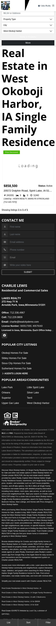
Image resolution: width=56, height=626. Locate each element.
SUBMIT (28, 272)
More (28, 43)
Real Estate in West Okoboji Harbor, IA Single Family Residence (27, 593)
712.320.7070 (10, 202)
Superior (6, 397)
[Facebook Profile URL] (4, 335)
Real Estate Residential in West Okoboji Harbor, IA (21, 588)
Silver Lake (33, 392)
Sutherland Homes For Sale (17, 368)
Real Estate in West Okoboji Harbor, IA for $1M (20, 605)
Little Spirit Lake (35, 387)
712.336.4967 (13, 312)
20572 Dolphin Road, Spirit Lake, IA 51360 (28, 190)
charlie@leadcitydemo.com (20, 321)
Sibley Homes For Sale (14, 358)
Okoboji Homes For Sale (15, 353)
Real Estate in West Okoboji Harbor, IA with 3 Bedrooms (24, 597)
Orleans (6, 392)
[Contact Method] (31, 257)
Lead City (32, 611)
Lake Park (7, 387)
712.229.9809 (18, 8)
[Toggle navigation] (54, 5)
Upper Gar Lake (10, 403)
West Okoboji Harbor (38, 403)
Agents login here (15, 373)
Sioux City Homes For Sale (16, 363)
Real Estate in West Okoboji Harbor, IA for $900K (21, 601)
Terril (29, 397)
